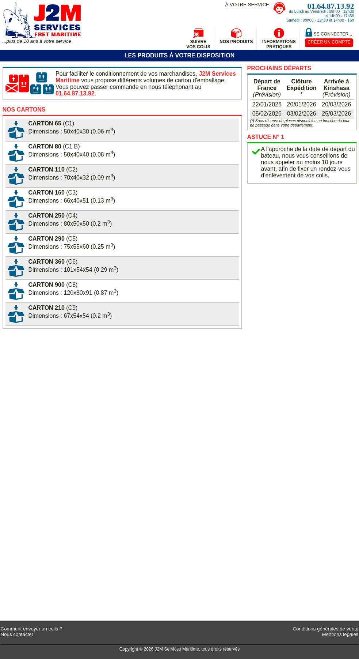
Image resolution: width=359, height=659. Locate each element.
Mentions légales (340, 634)
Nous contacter (17, 634)
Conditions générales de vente (325, 629)
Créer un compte (329, 42)
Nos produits (236, 41)
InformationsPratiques (279, 44)
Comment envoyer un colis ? (31, 629)
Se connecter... (333, 34)
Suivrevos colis (198, 44)
